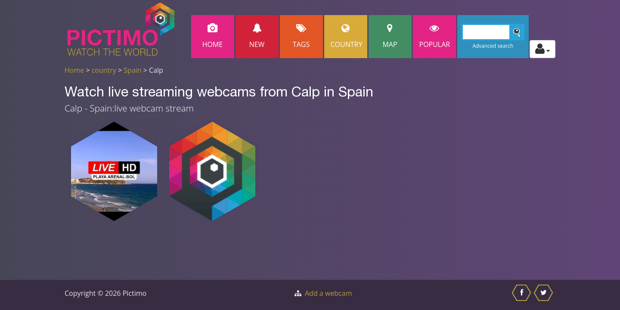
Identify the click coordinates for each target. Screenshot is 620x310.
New (257, 36)
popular (434, 36)
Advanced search (492, 46)
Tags (301, 36)
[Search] (493, 32)
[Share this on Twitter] (544, 294)
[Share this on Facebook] (522, 294)
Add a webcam (328, 293)
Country (347, 36)
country (104, 70)
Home (213, 36)
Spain (132, 70)
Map (390, 36)
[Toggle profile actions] (542, 49)
